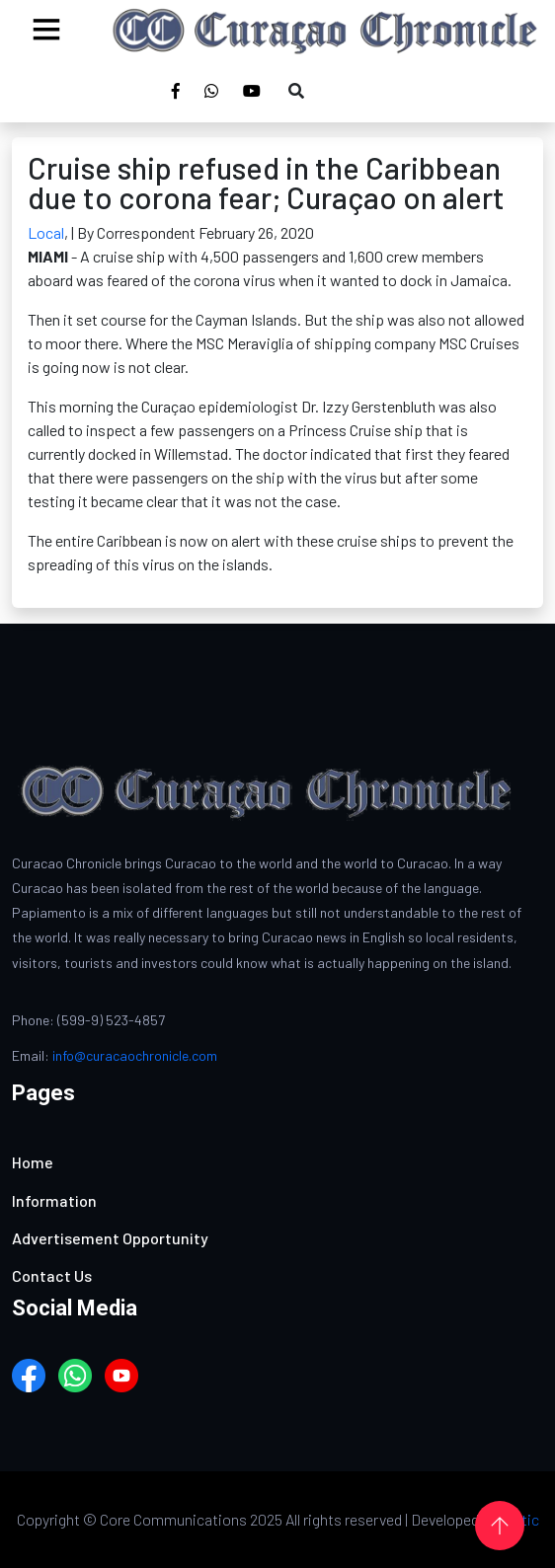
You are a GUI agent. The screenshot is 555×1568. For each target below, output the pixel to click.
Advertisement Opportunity (110, 1238)
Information (54, 1200)
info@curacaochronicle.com (134, 1055)
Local (46, 232)
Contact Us (52, 1275)
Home (32, 1162)
